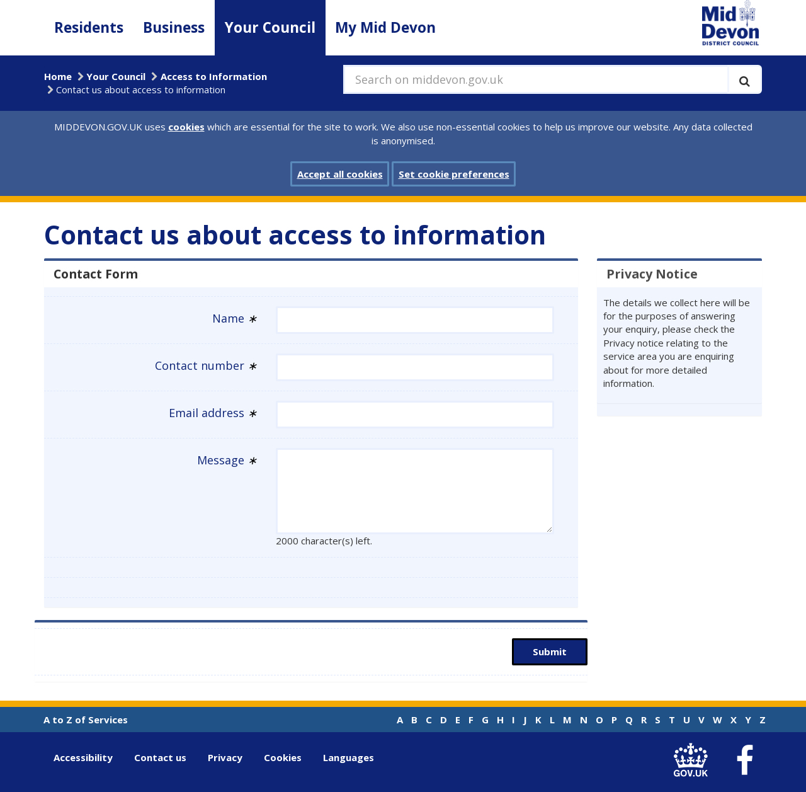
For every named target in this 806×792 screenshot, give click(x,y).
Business (174, 27)
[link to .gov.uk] (693, 760)
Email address (213, 412)
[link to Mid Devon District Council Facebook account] (744, 760)
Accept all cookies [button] (340, 174)
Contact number (206, 365)
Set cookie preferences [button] (454, 174)
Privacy (225, 757)
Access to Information (214, 76)
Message (227, 460)
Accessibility (83, 757)
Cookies (283, 757)
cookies (186, 126)
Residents (88, 27)
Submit (550, 651)
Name (234, 318)
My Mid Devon (385, 27)
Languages (348, 757)
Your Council (270, 27)
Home (58, 76)
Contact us (160, 757)
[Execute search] (744, 79)
